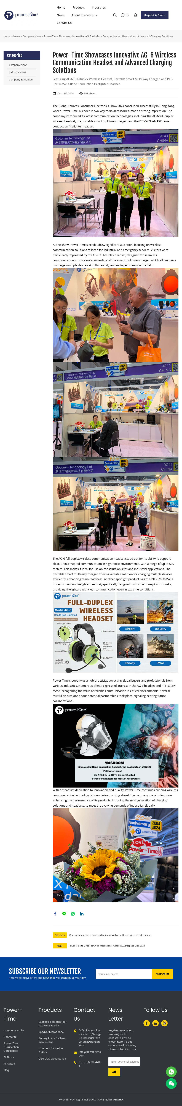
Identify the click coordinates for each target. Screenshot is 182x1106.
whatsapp (73, 914)
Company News (32, 36)
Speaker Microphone (51, 1032)
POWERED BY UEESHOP (110, 1100)
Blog (6, 1070)
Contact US (10, 1037)
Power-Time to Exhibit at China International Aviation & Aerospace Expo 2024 (107, 946)
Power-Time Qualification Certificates (11, 1047)
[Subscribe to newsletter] (114, 1072)
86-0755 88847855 (90, 1064)
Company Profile (14, 1031)
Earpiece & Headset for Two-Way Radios (52, 1024)
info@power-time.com (90, 1054)
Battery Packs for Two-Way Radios (52, 1041)
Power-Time (13, 1015)
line (64, 914)
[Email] (124, 974)
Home (61, 7)
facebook (55, 914)
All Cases (9, 1064)
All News (9, 1058)
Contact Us (64, 23)
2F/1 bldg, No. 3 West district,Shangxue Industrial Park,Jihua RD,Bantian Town (90, 1038)
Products (79, 7)
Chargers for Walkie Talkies (51, 1051)
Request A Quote (154, 15)
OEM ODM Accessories (52, 1059)
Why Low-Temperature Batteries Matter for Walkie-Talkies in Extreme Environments (110, 935)
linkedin (82, 914)
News (61, 15)
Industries (99, 7)
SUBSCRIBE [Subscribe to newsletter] (162, 974)
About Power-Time (84, 15)
